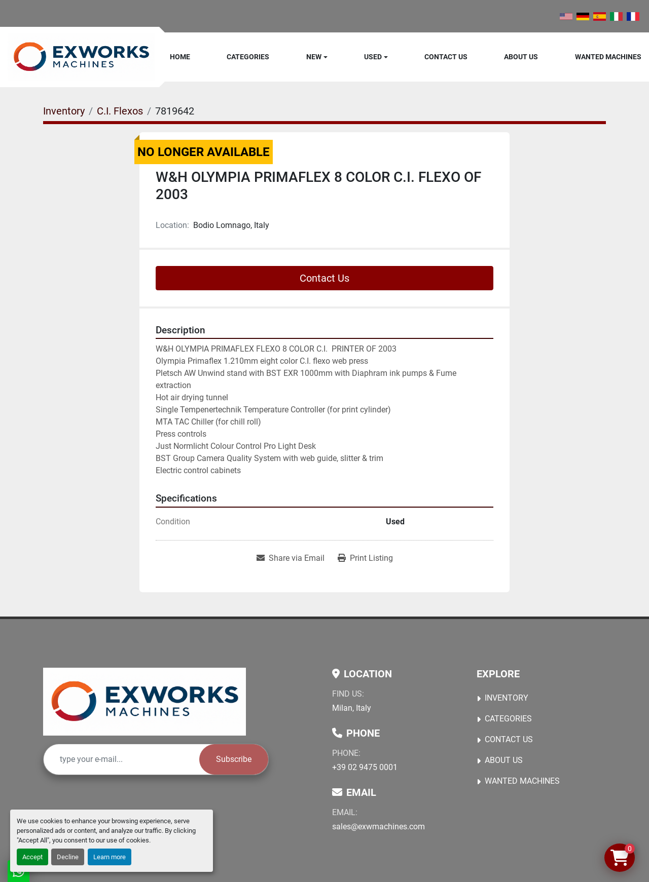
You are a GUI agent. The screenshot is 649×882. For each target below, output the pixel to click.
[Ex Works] (144, 702)
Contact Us (445, 57)
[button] (317, 57)
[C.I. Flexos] (120, 111)
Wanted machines (608, 57)
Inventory (506, 698)
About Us (521, 57)
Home (180, 57)
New (313, 57)
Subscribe (233, 759)
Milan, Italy (351, 708)
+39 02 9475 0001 (365, 767)
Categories (248, 57)
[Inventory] (64, 111)
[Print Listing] (365, 558)
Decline (68, 857)
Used (373, 57)
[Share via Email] (290, 558)
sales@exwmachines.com (378, 826)
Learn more (109, 857)
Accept (32, 857)
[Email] (121, 759)
